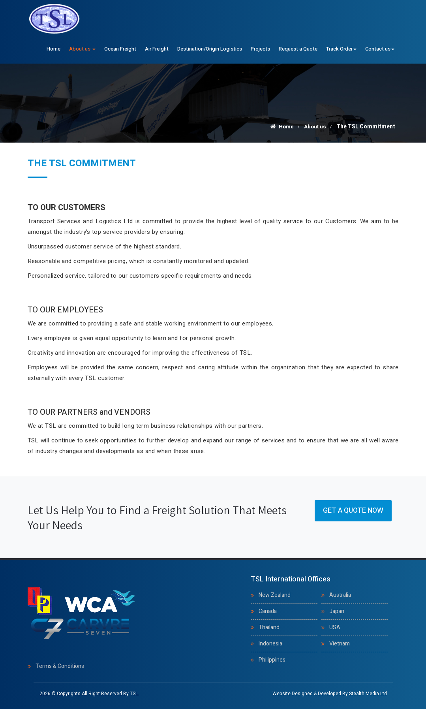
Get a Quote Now (353, 510)
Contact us (379, 49)
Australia (340, 595)
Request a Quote (298, 49)
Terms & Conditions (60, 666)
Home (53, 49)
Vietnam (339, 643)
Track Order (341, 49)
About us (82, 49)
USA (334, 627)
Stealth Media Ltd (368, 693)
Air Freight (157, 49)
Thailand (269, 627)
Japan (336, 611)
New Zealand (275, 595)
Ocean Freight (120, 49)
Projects (260, 49)
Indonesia (270, 643)
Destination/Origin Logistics (209, 49)
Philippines (272, 660)
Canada (268, 611)
